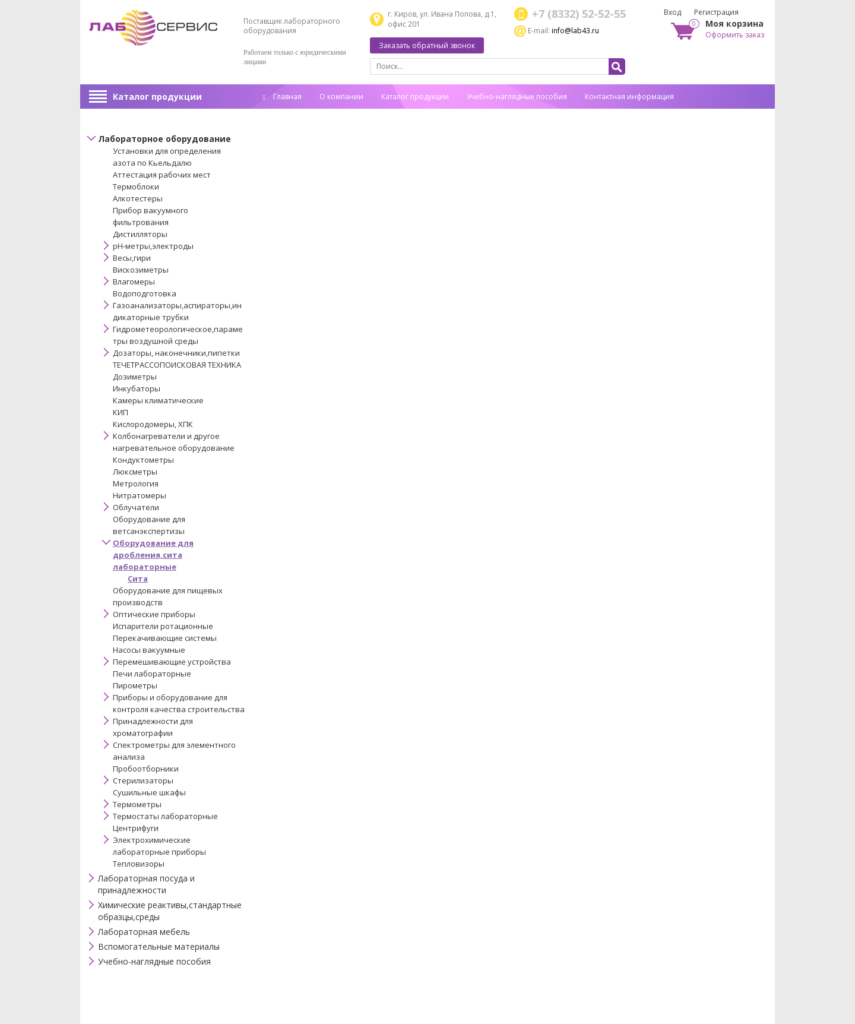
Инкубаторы (136, 388)
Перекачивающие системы (165, 638)
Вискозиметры (141, 269)
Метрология (136, 483)
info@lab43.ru (575, 31)
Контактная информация (629, 96)
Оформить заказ (734, 35)
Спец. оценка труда (297, 115)
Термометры (137, 804)
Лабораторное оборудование (164, 138)
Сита (138, 578)
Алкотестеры (138, 198)
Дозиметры (135, 376)
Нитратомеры (139, 495)
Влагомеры (134, 281)
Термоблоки (136, 186)
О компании (341, 96)
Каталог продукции (157, 96)
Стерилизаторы (143, 780)
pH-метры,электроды (153, 246)
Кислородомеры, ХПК (153, 424)
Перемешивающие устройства (172, 661)
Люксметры (135, 471)
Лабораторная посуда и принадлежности (146, 884)
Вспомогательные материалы (159, 946)
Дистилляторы (140, 234)
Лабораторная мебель (144, 931)
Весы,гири (132, 257)
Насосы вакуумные (149, 649)
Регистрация (716, 12)
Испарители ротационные (163, 626)
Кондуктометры (143, 459)
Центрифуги (136, 828)
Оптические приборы (154, 614)
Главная (282, 96)
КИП (120, 412)
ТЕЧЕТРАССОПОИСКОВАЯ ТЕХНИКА (177, 364)
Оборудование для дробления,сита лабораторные (153, 555)
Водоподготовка (144, 293)
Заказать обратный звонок (427, 45)
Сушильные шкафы (149, 792)
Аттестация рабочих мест (162, 174)
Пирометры (135, 685)
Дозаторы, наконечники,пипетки (176, 352)
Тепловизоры (138, 863)
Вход (672, 12)
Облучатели (136, 507)
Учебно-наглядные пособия (517, 96)
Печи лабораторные (152, 673)
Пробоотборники (146, 768)
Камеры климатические (158, 400)
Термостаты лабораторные (165, 816)
